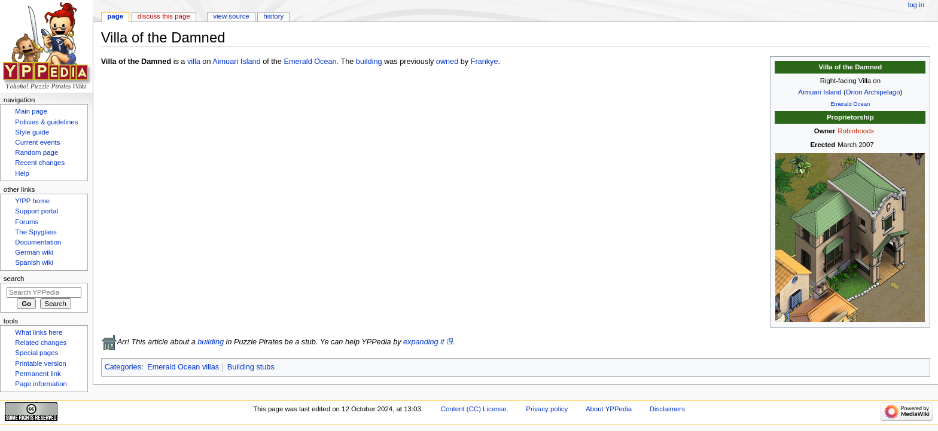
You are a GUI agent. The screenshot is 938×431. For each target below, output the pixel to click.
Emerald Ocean (850, 103)
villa (193, 61)
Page (115, 16)
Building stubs (251, 367)
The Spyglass (35, 232)
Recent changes (40, 162)
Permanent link (37, 373)
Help (22, 173)
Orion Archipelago (873, 92)
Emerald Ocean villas (183, 367)
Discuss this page (164, 16)
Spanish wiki (34, 262)
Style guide (32, 132)
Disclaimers (667, 408)
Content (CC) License (474, 408)
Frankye (484, 61)
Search (14, 278)
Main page (31, 111)
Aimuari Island (819, 92)
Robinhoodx (856, 131)
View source (231, 16)
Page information (41, 383)
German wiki (34, 252)
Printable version (40, 363)
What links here (38, 332)
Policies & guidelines (46, 122)
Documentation (38, 242)
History (274, 16)
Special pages (36, 352)
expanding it (423, 342)
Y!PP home (32, 200)
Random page (36, 152)
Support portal (36, 211)
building (369, 61)
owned (447, 61)
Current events (37, 142)
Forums (26, 221)
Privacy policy (547, 408)
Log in (916, 4)
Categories (123, 367)
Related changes (40, 342)
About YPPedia (609, 408)
